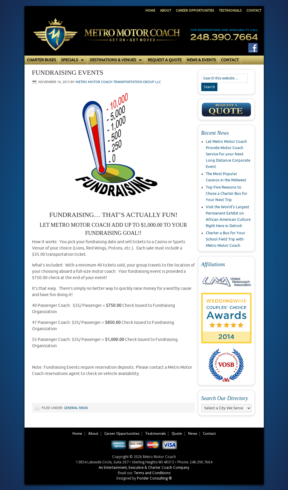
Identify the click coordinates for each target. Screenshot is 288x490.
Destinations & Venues (115, 60)
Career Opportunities (195, 10)
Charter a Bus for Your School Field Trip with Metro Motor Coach (225, 239)
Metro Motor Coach (107, 41)
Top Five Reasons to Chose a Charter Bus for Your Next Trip (226, 193)
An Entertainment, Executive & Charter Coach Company (144, 468)
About (165, 10)
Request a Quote (165, 60)
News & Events (201, 60)
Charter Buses (41, 60)
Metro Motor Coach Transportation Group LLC (118, 82)
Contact (253, 10)
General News (76, 408)
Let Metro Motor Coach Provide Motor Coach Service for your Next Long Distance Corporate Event (228, 154)
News (192, 434)
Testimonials (230, 10)
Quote (177, 434)
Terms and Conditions (152, 473)
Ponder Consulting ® (154, 478)
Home (150, 10)
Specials (72, 60)
